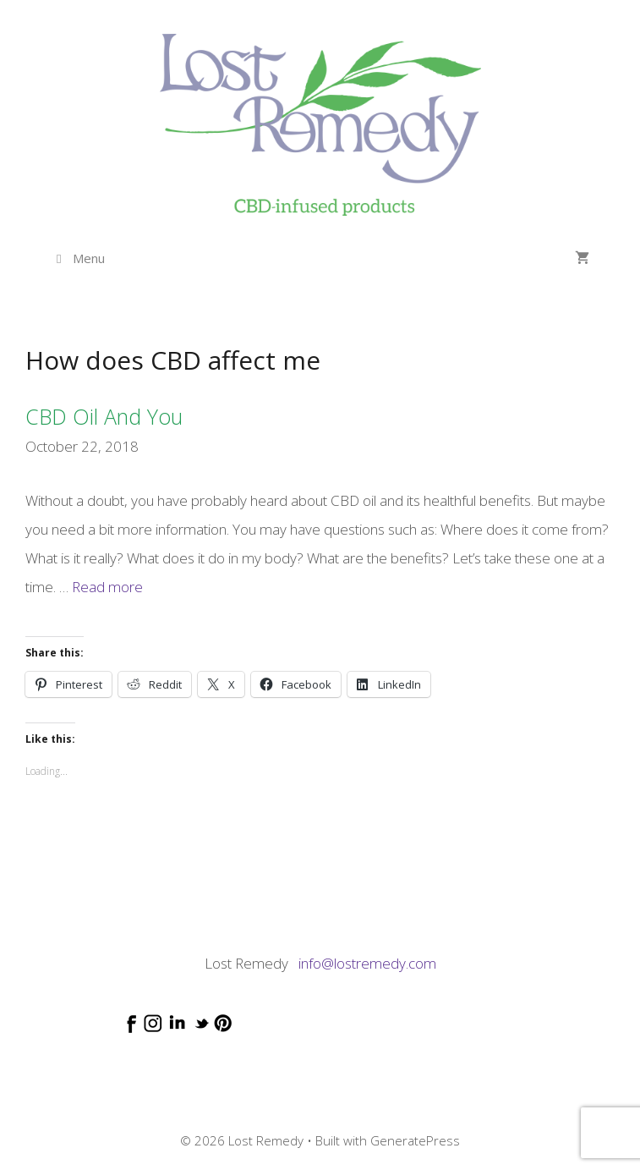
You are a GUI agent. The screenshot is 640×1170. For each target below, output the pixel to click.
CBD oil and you (104, 416)
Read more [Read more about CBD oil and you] (107, 586)
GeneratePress (415, 1140)
